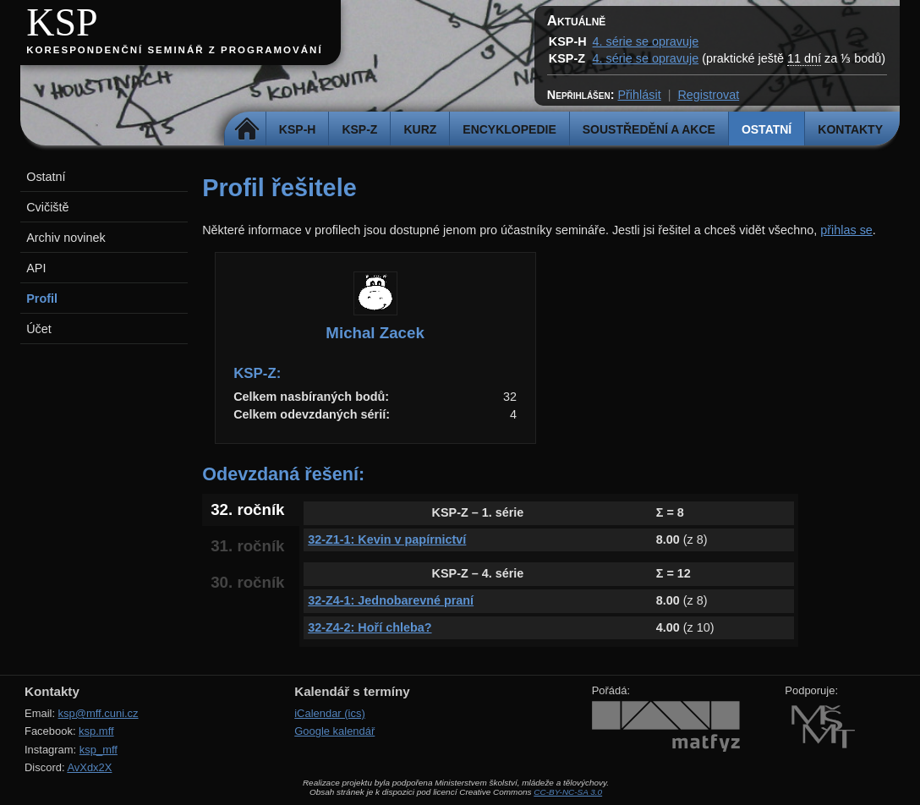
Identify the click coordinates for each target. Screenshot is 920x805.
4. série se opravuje (646, 41)
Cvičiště (47, 207)
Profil (42, 298)
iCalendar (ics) (329, 713)
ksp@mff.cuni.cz (98, 713)
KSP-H (297, 129)
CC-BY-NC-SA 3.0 (568, 792)
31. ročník (247, 546)
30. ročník (247, 582)
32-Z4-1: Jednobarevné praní (391, 600)
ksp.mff (96, 731)
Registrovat (708, 94)
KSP (62, 22)
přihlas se (846, 230)
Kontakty (850, 129)
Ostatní (766, 129)
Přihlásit (638, 94)
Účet (39, 329)
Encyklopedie (509, 129)
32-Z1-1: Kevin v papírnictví (387, 539)
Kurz (419, 129)
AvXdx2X (89, 767)
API (36, 268)
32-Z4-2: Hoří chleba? (369, 627)
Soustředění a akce (649, 129)
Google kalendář (334, 731)
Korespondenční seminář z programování (174, 50)
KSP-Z (359, 129)
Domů (247, 129)
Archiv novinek (66, 237)
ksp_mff (98, 749)
